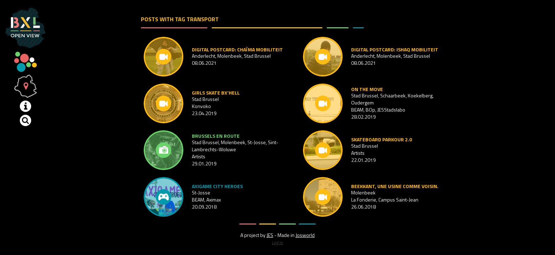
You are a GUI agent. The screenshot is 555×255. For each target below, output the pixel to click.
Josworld (305, 235)
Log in (277, 242)
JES (270, 235)
